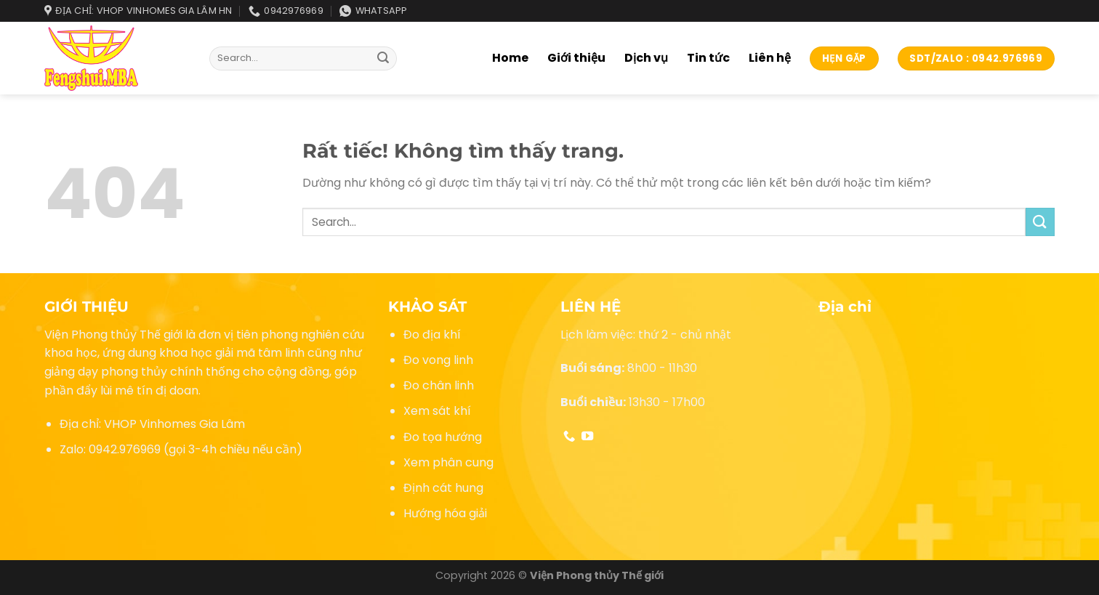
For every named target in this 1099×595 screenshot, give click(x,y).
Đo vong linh (438, 360)
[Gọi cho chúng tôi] (569, 436)
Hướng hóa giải (445, 513)
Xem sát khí (437, 410)
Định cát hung (443, 487)
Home (510, 57)
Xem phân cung (448, 462)
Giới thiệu (576, 57)
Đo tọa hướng (442, 437)
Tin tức (708, 57)
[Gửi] (383, 58)
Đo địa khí (432, 334)
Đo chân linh (438, 385)
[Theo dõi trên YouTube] (587, 436)
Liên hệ (770, 57)
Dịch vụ (646, 57)
